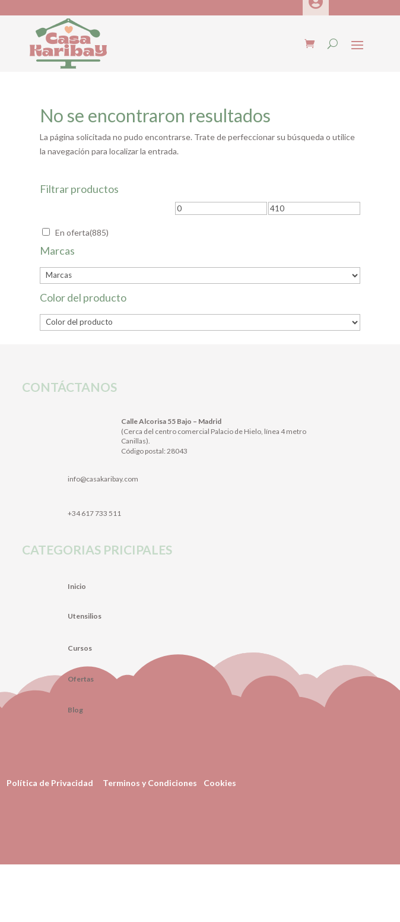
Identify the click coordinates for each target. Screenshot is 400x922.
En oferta (82, 232)
